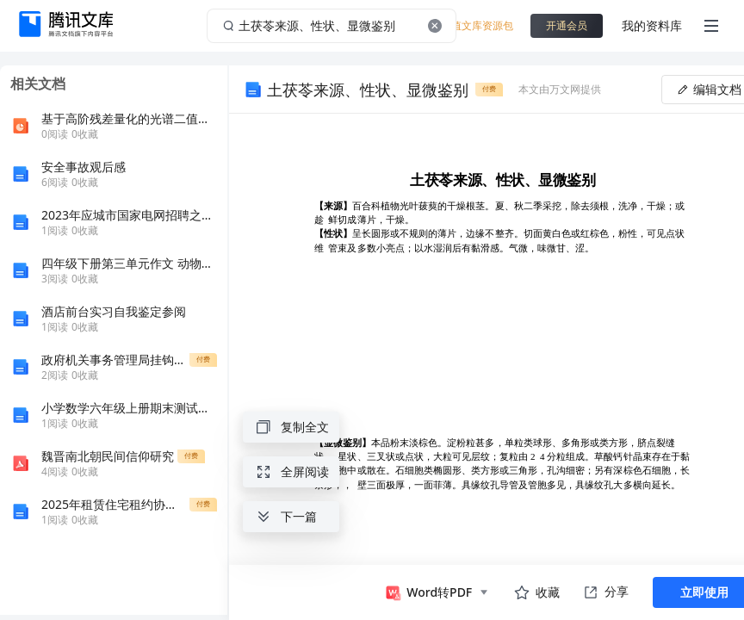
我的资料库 (652, 25)
